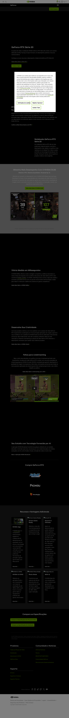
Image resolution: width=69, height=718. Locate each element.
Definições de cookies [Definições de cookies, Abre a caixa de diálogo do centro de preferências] (24, 103)
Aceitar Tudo (36, 107)
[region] (35, 92)
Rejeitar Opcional (37, 103)
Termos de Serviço (30, 93)
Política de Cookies (25, 88)
